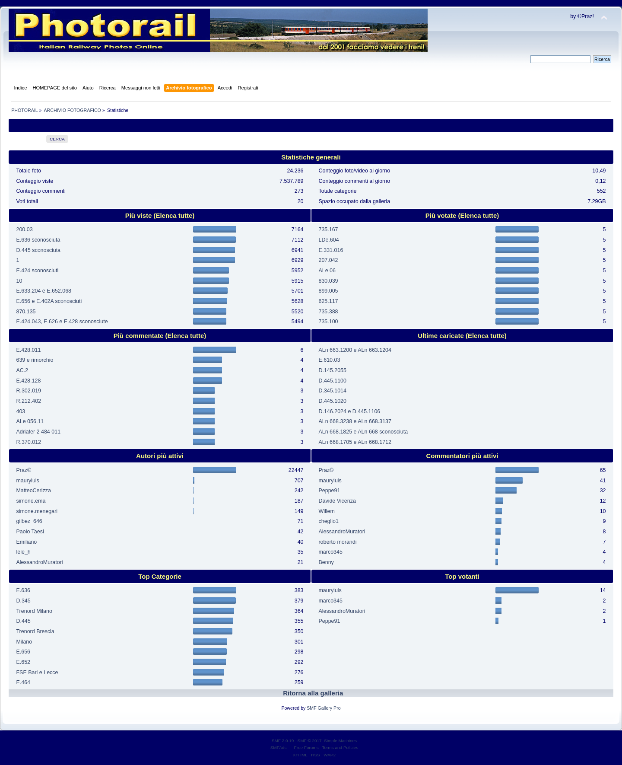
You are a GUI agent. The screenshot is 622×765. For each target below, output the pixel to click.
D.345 (23, 601)
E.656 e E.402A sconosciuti (49, 301)
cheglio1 (328, 521)
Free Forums (306, 747)
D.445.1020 (332, 401)
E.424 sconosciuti (37, 271)
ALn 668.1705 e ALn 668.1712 (354, 442)
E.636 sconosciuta (38, 240)
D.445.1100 (332, 381)
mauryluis (27, 481)
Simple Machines (340, 740)
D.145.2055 (332, 370)
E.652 (23, 662)
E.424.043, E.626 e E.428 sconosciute (62, 322)
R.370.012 (28, 442)
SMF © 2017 (310, 740)
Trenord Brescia (35, 631)
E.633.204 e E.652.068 (43, 291)
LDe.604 (328, 240)
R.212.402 (28, 401)
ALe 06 (327, 271)
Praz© (23, 470)
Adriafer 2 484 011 (38, 432)
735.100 (328, 322)
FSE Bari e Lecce (37, 672)
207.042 (328, 260)
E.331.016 (330, 250)
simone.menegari (36, 511)
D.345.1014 (332, 391)
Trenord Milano (34, 611)
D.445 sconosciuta (38, 250)
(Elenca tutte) (173, 215)
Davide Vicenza (336, 501)
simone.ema (30, 501)
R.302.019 (28, 391)
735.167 (328, 229)
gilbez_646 (29, 521)
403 (20, 411)
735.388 (328, 312)
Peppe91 (329, 491)
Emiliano (26, 542)
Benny (325, 562)
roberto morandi (337, 542)
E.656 (23, 652)
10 (19, 281)
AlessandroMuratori (39, 562)
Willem (326, 511)
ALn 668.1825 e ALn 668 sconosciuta (363, 432)
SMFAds (278, 747)
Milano (24, 642)
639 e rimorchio (34, 360)
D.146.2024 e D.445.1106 (349, 411)
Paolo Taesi (30, 532)
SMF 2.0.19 (283, 740)
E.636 (23, 590)
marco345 (330, 552)
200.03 (24, 229)
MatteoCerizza (33, 491)
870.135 (25, 312)
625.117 (328, 301)
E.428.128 (28, 381)
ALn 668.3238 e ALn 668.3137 (354, 421)
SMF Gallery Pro (323, 708)
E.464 (23, 682)
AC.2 (22, 370)
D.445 (23, 621)
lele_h (23, 552)
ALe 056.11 (30, 421)
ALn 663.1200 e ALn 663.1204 (354, 350)
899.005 (328, 291)
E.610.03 (329, 360)
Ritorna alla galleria (313, 693)
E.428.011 (28, 350)
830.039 (328, 281)
